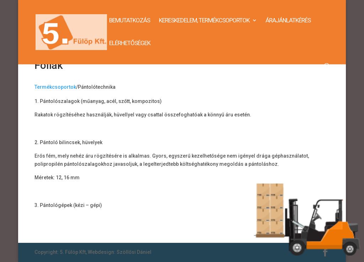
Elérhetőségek (129, 43)
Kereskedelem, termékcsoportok (204, 21)
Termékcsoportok (55, 87)
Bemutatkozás (129, 21)
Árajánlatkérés (288, 21)
